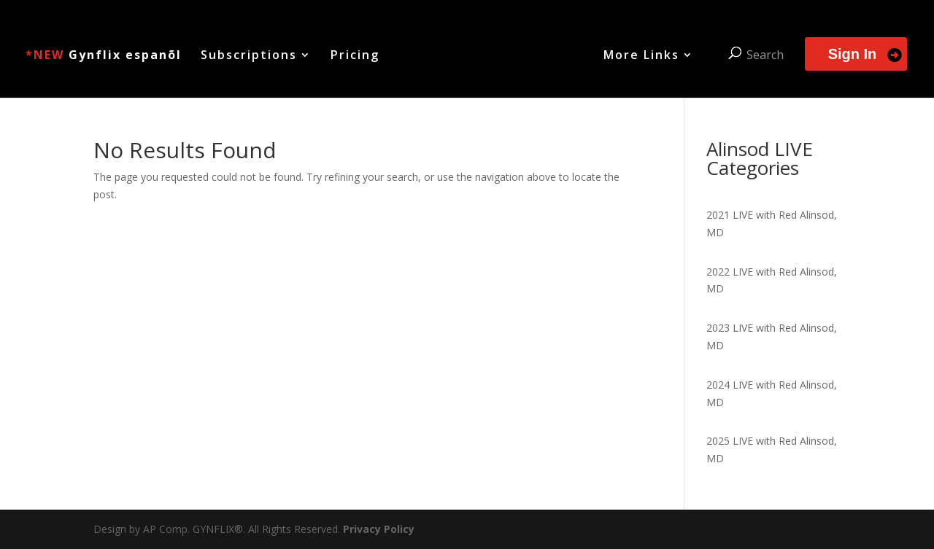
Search (765, 55)
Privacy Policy (378, 529)
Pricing (355, 56)
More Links (641, 56)
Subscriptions (249, 56)
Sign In (852, 54)
